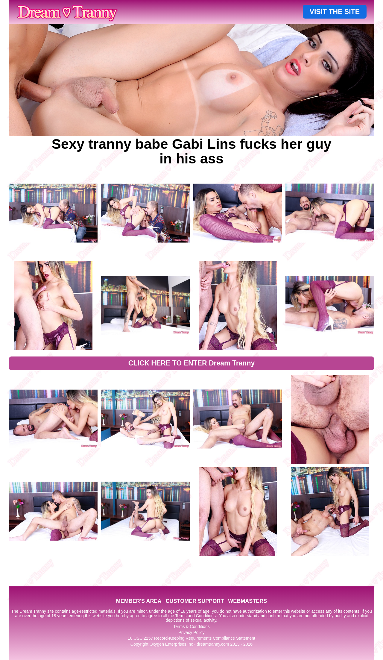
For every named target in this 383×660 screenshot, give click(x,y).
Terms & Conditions (191, 626)
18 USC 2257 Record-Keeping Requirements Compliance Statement (191, 638)
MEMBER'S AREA (139, 601)
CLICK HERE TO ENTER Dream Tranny (191, 363)
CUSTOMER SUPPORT (194, 601)
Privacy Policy (191, 632)
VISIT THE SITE (335, 12)
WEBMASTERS (247, 601)
